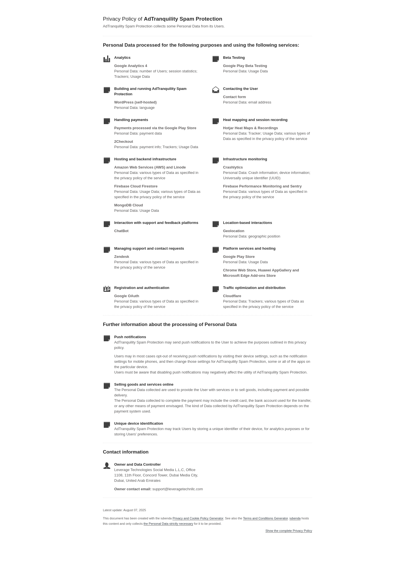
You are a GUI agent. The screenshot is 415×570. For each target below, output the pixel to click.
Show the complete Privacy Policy (288, 530)
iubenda (295, 518)
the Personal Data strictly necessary (168, 523)
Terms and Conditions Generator (265, 518)
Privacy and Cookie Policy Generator (197, 518)
